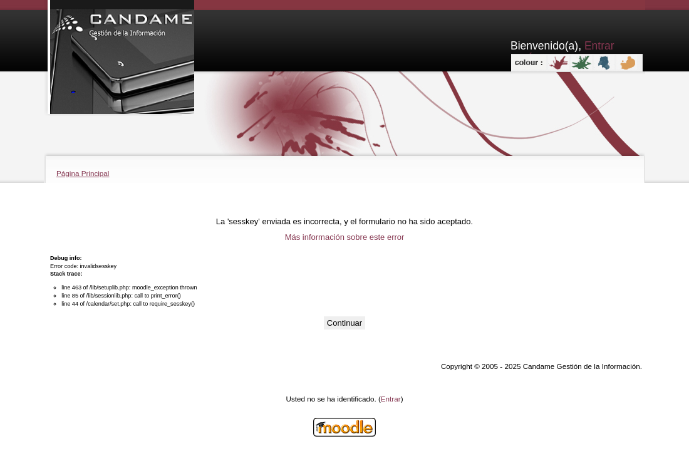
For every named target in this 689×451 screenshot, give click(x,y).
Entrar (391, 399)
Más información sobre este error (345, 237)
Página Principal (82, 173)
